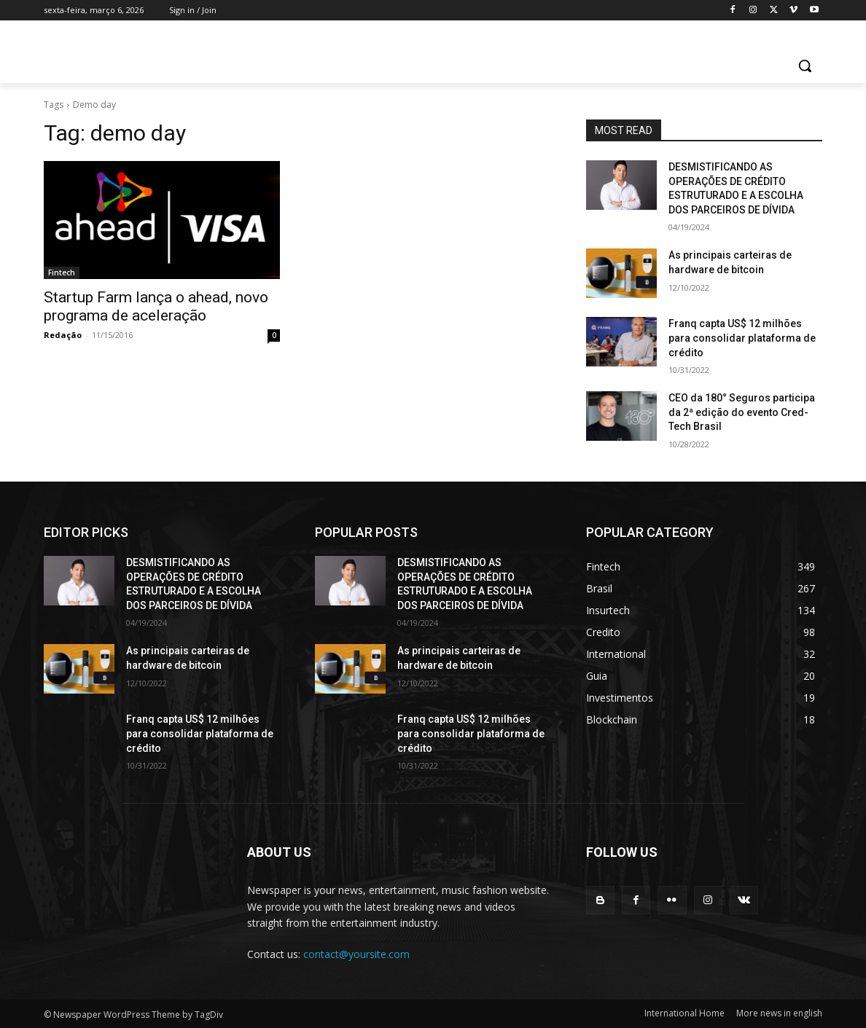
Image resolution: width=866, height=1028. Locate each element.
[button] (804, 65)
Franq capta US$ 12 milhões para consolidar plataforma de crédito (742, 338)
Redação (63, 334)
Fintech (61, 272)
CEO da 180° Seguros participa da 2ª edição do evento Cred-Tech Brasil (741, 412)
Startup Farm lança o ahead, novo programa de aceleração (156, 306)
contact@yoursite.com (356, 954)
